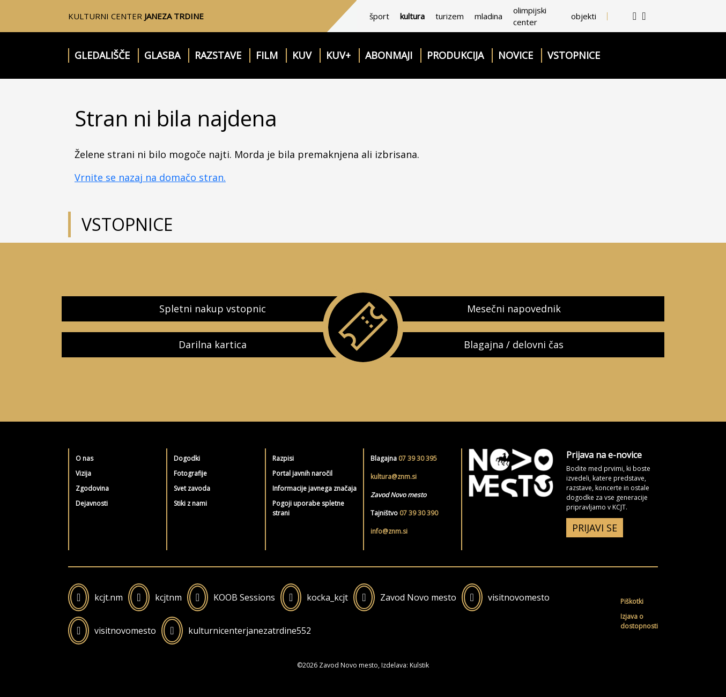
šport (379, 16)
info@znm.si (389, 531)
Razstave (218, 55)
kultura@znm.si (394, 476)
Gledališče (102, 55)
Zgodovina (92, 488)
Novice (515, 55)
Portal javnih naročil (302, 473)
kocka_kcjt (327, 597)
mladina (488, 16)
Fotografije (190, 473)
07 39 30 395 (417, 458)
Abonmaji (388, 55)
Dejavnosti (92, 503)
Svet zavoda (192, 488)
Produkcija (455, 55)
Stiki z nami (190, 503)
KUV (302, 55)
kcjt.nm (108, 597)
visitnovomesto (519, 597)
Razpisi (283, 458)
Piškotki (631, 601)
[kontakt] (634, 16)
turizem (449, 16)
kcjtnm (168, 597)
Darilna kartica (213, 344)
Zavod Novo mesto (418, 597)
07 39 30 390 (418, 513)
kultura (412, 16)
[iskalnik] (644, 16)
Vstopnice (573, 55)
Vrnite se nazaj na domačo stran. (150, 177)
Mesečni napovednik (514, 308)
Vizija (83, 473)
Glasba (162, 55)
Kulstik (419, 665)
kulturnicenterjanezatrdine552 (249, 630)
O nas (84, 458)
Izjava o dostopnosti (639, 621)
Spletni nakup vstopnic (212, 308)
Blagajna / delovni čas (514, 344)
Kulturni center (136, 16)
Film (267, 55)
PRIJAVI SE (594, 527)
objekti (583, 16)
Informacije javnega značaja (314, 488)
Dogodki (187, 458)
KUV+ (338, 55)
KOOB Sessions (244, 597)
